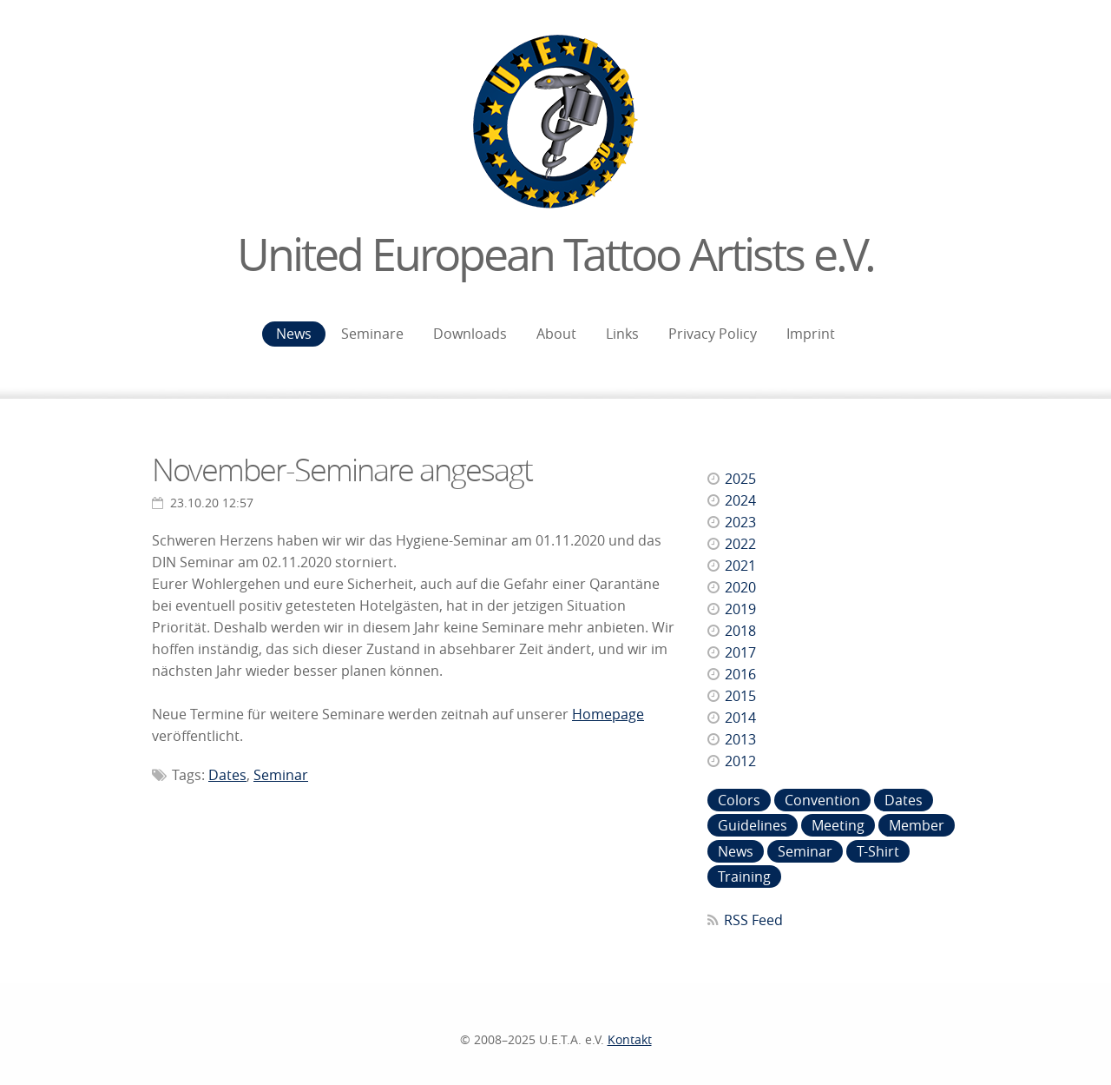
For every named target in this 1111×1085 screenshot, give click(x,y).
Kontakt (630, 1039)
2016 (740, 674)
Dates (227, 774)
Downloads (470, 333)
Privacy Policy (712, 333)
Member (916, 825)
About (556, 333)
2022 (740, 543)
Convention (822, 800)
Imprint (810, 333)
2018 (740, 630)
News (294, 333)
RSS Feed (753, 920)
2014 (740, 717)
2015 (740, 695)
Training (744, 876)
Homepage (608, 714)
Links (622, 333)
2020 (740, 587)
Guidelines (752, 825)
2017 (740, 652)
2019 (740, 609)
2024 (740, 500)
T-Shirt (878, 851)
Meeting (838, 825)
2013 (740, 739)
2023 (740, 522)
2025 (740, 478)
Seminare (372, 333)
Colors (739, 800)
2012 (740, 761)
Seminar (280, 774)
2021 (740, 565)
